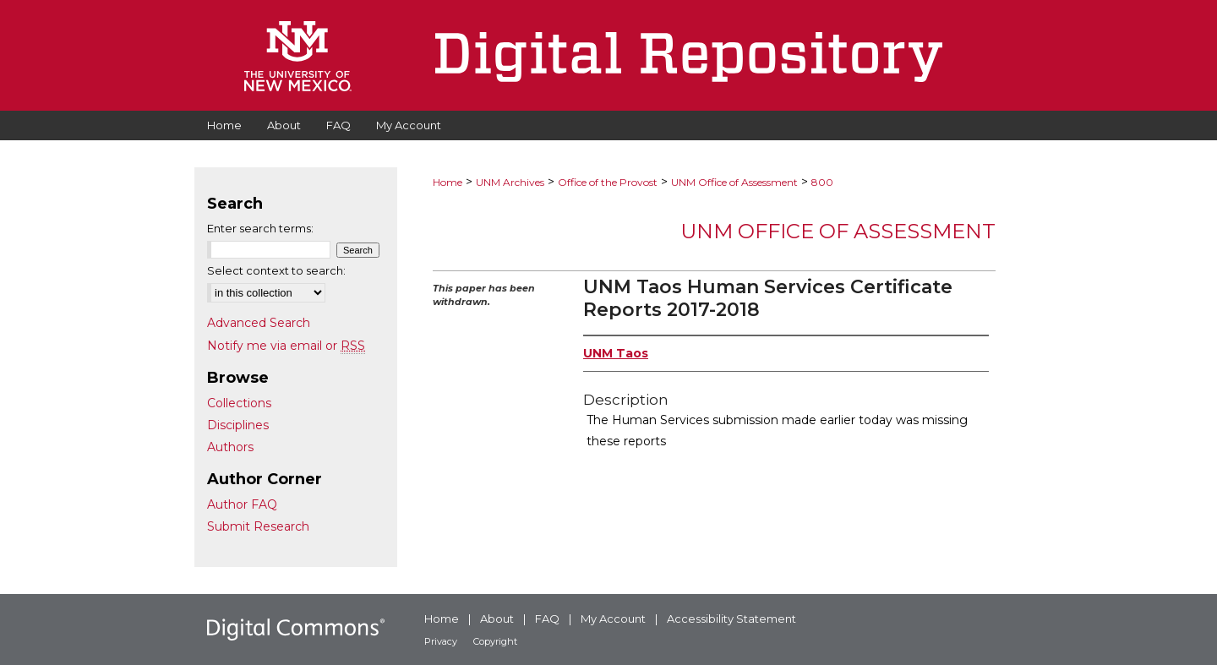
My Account (613, 618)
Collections (239, 403)
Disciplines (238, 425)
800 (822, 182)
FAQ (547, 618)
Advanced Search (258, 322)
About (497, 618)
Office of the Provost (608, 182)
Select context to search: (276, 270)
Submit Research (258, 526)
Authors (230, 447)
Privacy (440, 641)
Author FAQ (242, 504)
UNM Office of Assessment (734, 182)
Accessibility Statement (731, 618)
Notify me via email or (286, 345)
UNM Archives (510, 182)
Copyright (495, 641)
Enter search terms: (260, 228)
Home (447, 182)
